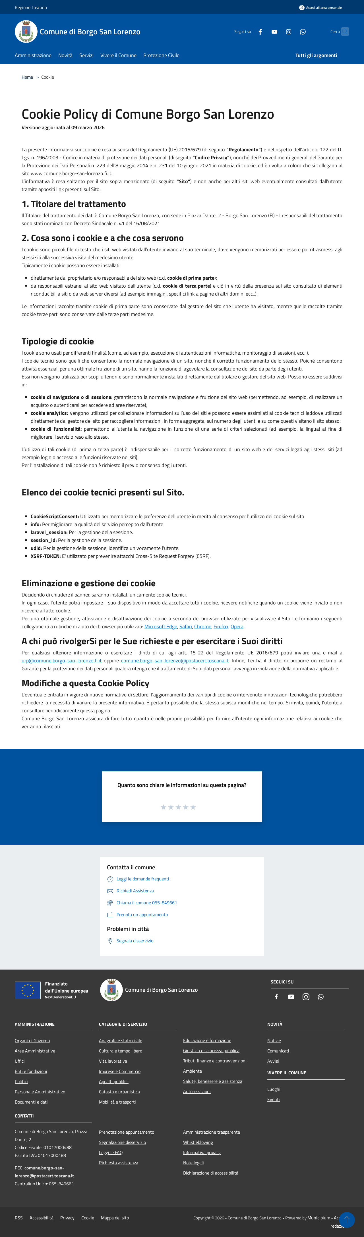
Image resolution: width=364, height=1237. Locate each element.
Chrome (202, 626)
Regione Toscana (31, 7)
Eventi (273, 1099)
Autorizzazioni (197, 1091)
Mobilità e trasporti (117, 1101)
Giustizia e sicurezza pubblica (211, 1050)
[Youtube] (263, 31)
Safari (185, 626)
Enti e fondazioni (31, 1071)
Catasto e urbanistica (119, 1091)
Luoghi (273, 1089)
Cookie (87, 1217)
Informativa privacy (202, 1152)
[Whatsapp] (291, 31)
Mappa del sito (115, 1217)
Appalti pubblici (114, 1081)
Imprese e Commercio (119, 1071)
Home (27, 77)
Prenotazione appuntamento (126, 1132)
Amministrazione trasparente (211, 1132)
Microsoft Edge (160, 626)
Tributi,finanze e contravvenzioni (215, 1060)
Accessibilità (41, 1217)
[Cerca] (342, 31)
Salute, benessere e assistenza (212, 1081)
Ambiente (192, 1071)
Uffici (20, 1061)
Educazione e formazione (207, 1040)
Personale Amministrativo (40, 1091)
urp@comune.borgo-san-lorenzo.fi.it (62, 660)
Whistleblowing (198, 1142)
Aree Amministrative (35, 1050)
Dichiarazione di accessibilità (210, 1172)
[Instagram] (277, 31)
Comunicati (278, 1050)
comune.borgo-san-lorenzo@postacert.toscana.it (174, 660)
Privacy (67, 1217)
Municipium (318, 1217)
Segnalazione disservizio (122, 1142)
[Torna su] (347, 1220)
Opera (237, 626)
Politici (21, 1081)
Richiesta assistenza (118, 1162)
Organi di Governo (32, 1040)
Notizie (274, 1040)
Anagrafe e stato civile (120, 1040)
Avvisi (273, 1061)
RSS (19, 1217)
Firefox (221, 626)
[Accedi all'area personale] (320, 7)
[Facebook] (249, 31)
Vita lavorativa (113, 1061)
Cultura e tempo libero (120, 1050)
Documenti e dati (31, 1101)
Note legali (193, 1162)
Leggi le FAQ (111, 1152)
